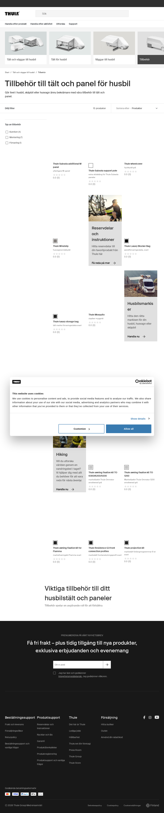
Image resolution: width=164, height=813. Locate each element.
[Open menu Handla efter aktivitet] (43, 24)
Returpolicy (11, 737)
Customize (82, 428)
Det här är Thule (77, 724)
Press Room (75, 750)
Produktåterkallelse (47, 747)
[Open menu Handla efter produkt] (17, 24)
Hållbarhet (74, 737)
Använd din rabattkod (112, 737)
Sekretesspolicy (95, 805)
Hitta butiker (107, 724)
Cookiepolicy (113, 805)
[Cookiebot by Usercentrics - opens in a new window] (138, 381)
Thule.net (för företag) (79, 743)
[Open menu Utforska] (62, 24)
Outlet (104, 730)
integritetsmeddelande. (70, 676)
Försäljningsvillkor (14, 730)
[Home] (20, 14)
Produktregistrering (47, 753)
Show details (138, 418)
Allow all (129, 428)
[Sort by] (145, 108)
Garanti (41, 741)
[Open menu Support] (75, 24)
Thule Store (75, 762)
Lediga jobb (75, 730)
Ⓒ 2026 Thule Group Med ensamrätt (23, 805)
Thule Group (75, 756)
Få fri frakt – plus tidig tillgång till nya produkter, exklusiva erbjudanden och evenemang (82, 647)
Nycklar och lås (45, 734)
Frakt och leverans (14, 724)
